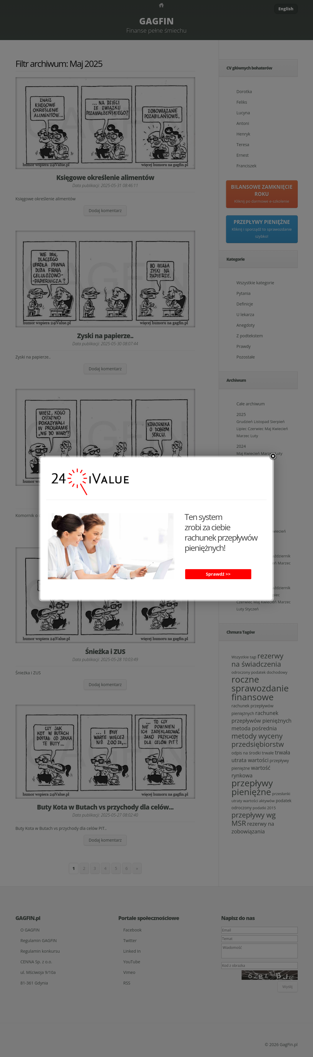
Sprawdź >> (218, 574)
